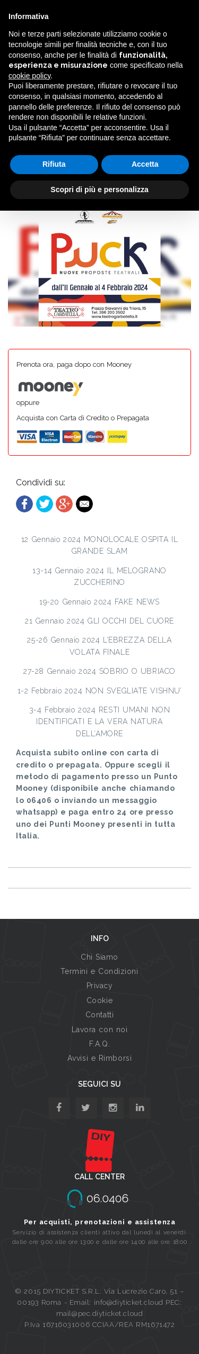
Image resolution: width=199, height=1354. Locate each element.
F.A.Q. (99, 1044)
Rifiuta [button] (54, 164)
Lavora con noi (100, 1029)
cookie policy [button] (29, 75)
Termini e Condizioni (99, 971)
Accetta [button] (145, 164)
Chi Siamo (99, 957)
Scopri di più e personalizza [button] (99, 189)
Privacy (99, 985)
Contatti (99, 1014)
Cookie (99, 1000)
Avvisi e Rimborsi (99, 1058)
